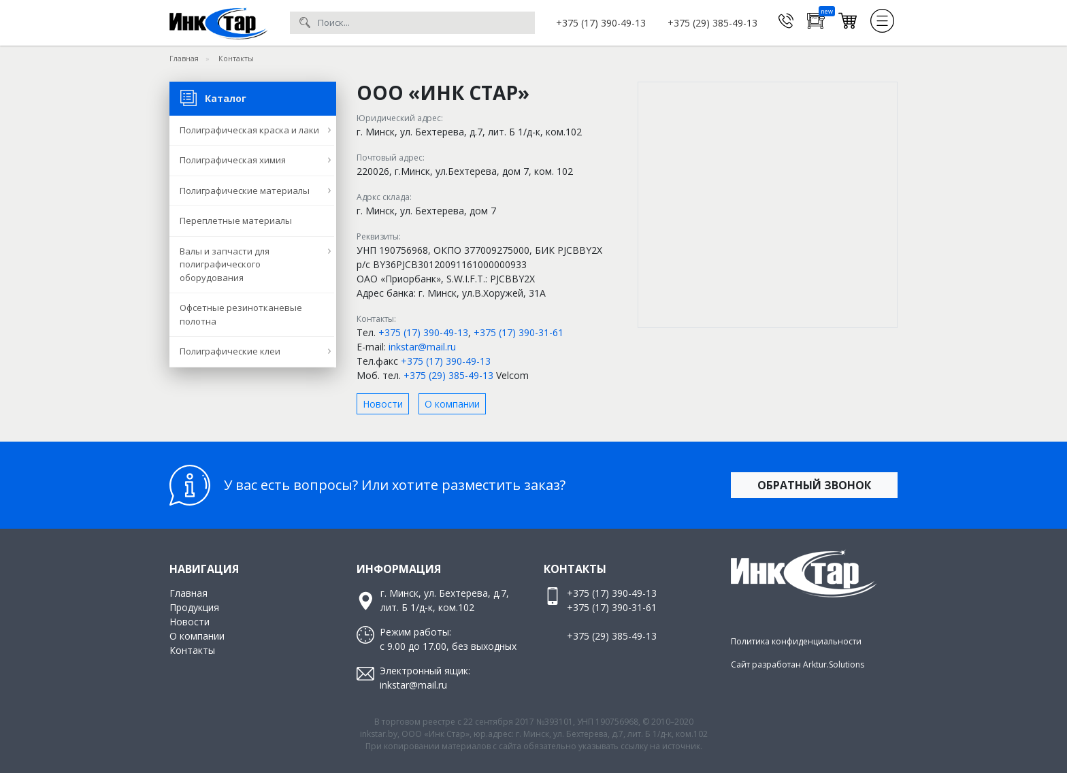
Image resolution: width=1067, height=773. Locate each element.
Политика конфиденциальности (796, 641)
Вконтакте (741, 616)
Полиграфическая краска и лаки (249, 130)
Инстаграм (768, 616)
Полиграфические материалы (245, 190)
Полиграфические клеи (230, 351)
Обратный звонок (814, 485)
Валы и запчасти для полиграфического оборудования (224, 264)
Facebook (795, 616)
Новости (383, 403)
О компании (452, 403)
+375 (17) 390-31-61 (518, 332)
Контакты (192, 650)
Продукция (194, 607)
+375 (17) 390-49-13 (601, 22)
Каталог (213, 94)
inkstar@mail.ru (422, 346)
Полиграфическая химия (233, 160)
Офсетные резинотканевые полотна (241, 314)
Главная (188, 593)
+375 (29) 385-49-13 (712, 22)
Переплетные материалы (236, 220)
